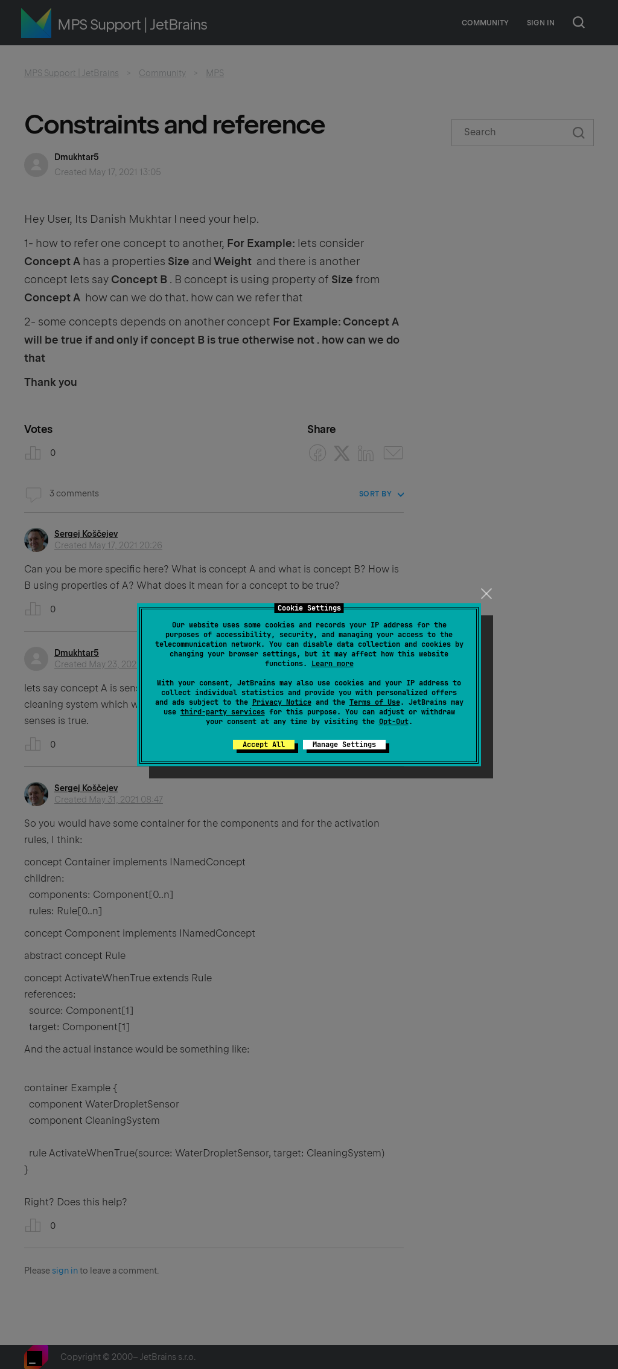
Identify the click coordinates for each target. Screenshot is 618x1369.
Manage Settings (344, 744)
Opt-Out (394, 721)
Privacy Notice (281, 702)
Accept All (264, 744)
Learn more (332, 663)
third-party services (222, 712)
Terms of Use (374, 702)
